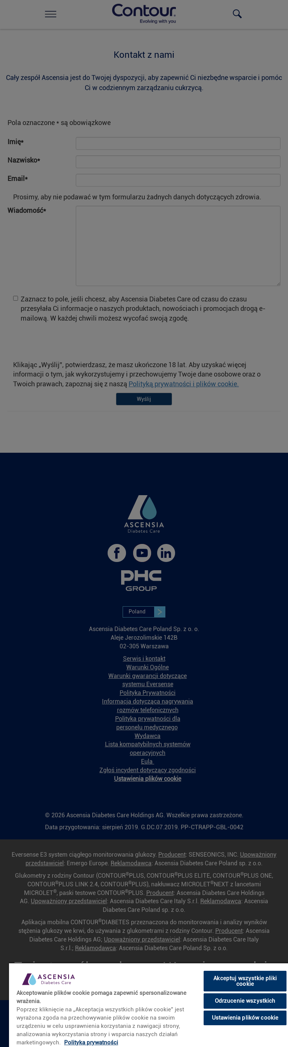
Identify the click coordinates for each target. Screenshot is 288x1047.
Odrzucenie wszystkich (245, 1000)
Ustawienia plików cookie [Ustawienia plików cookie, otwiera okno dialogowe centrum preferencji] (245, 1017)
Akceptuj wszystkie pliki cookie (245, 981)
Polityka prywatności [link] (91, 1042)
